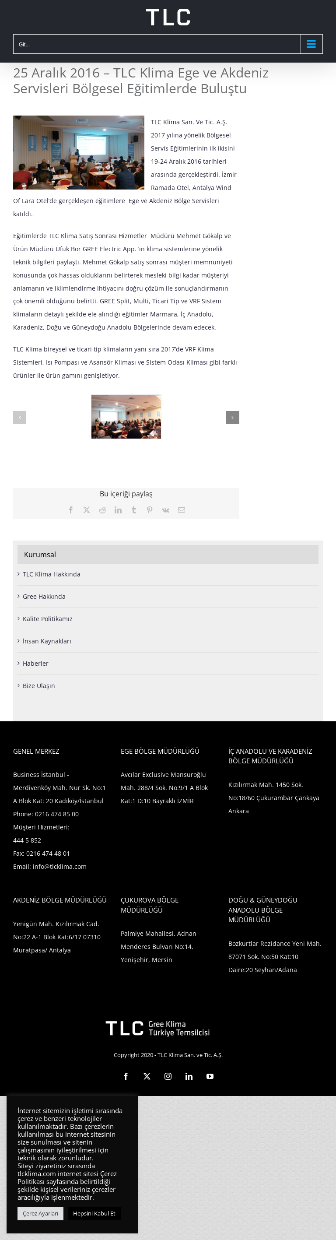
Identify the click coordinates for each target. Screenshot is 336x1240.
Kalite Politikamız (48, 619)
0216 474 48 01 (48, 853)
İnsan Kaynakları (47, 641)
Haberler (36, 663)
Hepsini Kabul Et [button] (94, 1213)
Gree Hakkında (44, 596)
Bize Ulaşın (39, 685)
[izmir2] (126, 399)
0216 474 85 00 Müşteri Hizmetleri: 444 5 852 (46, 827)
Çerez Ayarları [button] (40, 1213)
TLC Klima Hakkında (51, 574)
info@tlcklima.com (60, 866)
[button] (19, 417)
